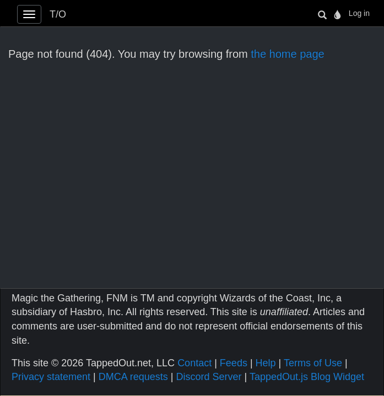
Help (266, 363)
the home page (287, 54)
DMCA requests (133, 376)
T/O (58, 14)
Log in (359, 13)
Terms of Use (313, 363)
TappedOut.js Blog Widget (307, 376)
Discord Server (208, 376)
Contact (194, 363)
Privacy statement (51, 376)
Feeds (233, 363)
